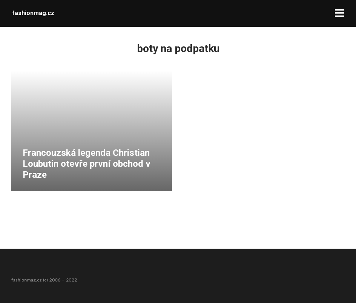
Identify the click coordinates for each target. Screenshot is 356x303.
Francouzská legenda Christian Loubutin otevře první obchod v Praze (86, 164)
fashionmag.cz (33, 13)
